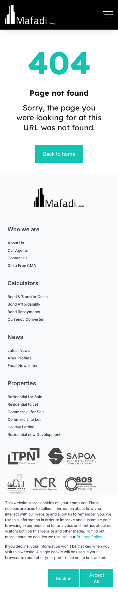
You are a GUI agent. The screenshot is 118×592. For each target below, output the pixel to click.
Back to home (59, 154)
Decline (63, 578)
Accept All (96, 578)
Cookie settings (26, 578)
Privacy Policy (89, 536)
